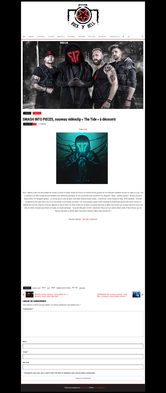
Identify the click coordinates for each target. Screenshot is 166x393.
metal (44, 288)
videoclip (82, 288)
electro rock (36, 288)
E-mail (25, 352)
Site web (26, 362)
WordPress (84, 388)
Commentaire (28, 309)
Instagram (129, 36)
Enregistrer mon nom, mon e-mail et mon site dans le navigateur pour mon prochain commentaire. (60, 373)
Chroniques (71, 36)
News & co (61, 36)
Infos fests (91, 36)
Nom (25, 342)
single (53, 288)
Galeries (31, 36)
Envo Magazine (100, 388)
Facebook (123, 36)
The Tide (85, 219)
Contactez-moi (115, 36)
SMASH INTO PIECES (63, 288)
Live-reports (41, 36)
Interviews (81, 36)
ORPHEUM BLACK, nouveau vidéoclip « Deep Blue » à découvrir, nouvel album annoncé (112, 295)
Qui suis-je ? (103, 36)
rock (48, 288)
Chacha (43, 124)
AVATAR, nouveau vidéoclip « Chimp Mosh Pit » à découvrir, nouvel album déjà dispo (51, 295)
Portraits (51, 36)
